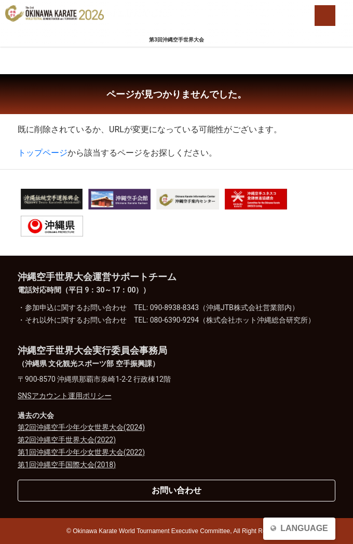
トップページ (42, 153)
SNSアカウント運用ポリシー (65, 396)
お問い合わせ (176, 490)
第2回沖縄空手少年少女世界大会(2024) (81, 427)
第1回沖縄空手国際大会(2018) (67, 465)
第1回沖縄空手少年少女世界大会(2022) (81, 452)
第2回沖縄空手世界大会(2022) (67, 440)
